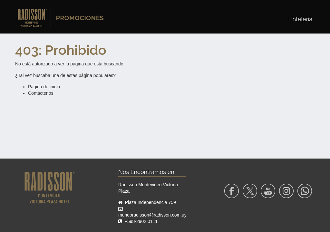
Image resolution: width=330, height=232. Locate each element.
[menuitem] (300, 19)
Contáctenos (40, 93)
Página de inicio (44, 86)
